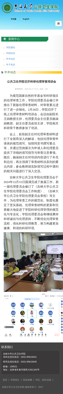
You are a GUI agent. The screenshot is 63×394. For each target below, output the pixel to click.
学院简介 (15, 380)
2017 (40, 387)
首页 (5, 380)
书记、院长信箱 (43, 380)
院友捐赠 (27, 380)
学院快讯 (10, 53)
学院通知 (10, 47)
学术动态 (10, 59)
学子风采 (10, 64)
